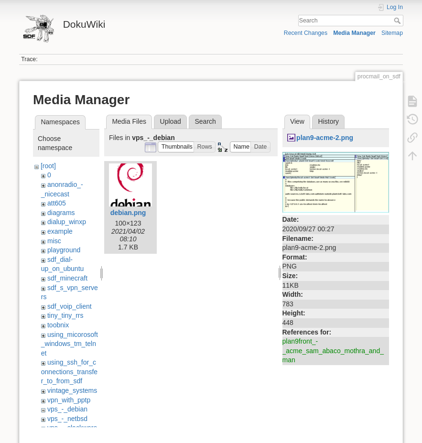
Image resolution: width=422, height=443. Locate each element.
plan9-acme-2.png (324, 137)
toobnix (58, 325)
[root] (48, 166)
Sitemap (392, 33)
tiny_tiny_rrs (65, 315)
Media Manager (354, 33)
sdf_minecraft (67, 278)
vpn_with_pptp (68, 400)
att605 (56, 203)
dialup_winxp (66, 222)
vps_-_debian (67, 409)
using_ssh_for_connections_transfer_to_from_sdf (69, 371)
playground (63, 250)
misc (54, 241)
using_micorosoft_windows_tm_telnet (69, 344)
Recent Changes (305, 33)
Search (398, 20)
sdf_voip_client (69, 306)
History (328, 121)
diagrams (61, 212)
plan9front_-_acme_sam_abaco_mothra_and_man (333, 350)
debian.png (128, 212)
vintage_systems (72, 390)
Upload (170, 121)
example (60, 231)
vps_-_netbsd (67, 418)
